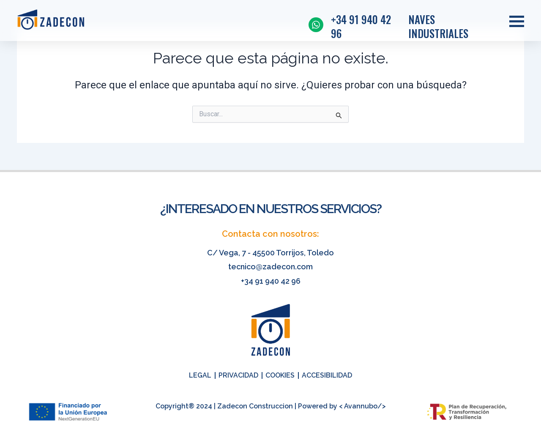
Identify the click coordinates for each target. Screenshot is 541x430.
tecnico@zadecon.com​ (270, 266)
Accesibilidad (327, 375)
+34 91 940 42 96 (271, 281)
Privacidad (238, 375)
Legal (200, 375)
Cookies (280, 375)
